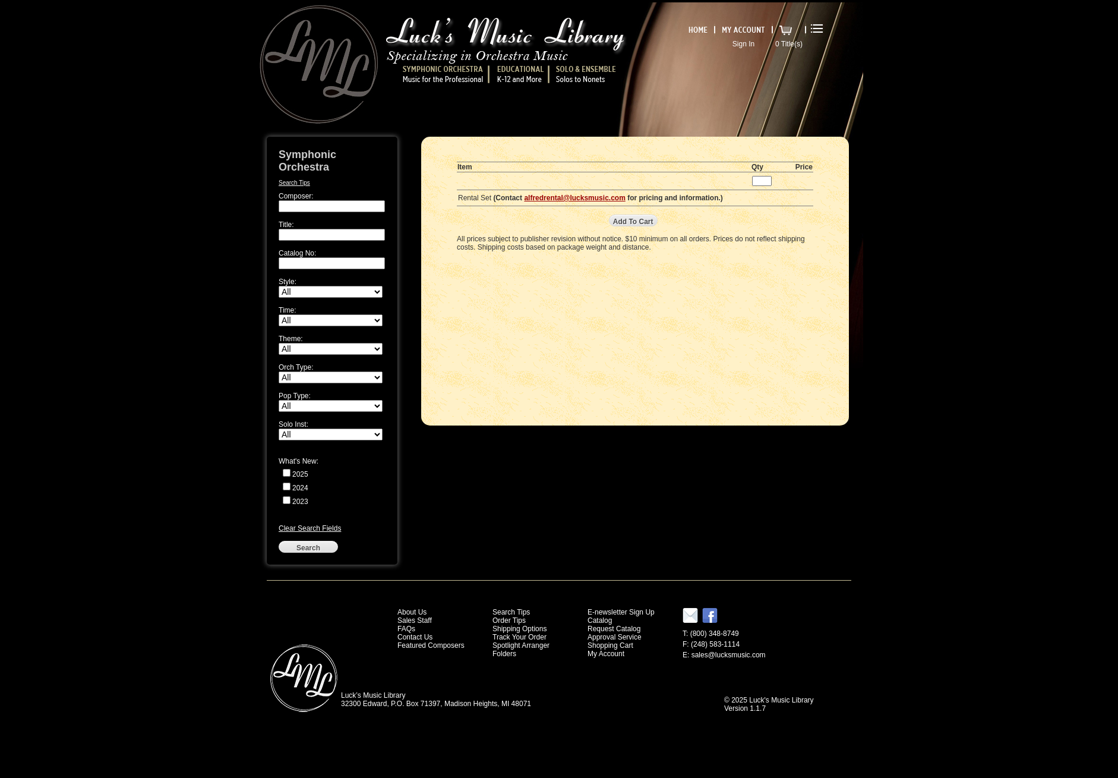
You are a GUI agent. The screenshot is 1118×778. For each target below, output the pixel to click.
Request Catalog (614, 629)
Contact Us (414, 637)
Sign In (743, 44)
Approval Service (615, 637)
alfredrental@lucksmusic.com (574, 198)
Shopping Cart (610, 645)
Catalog (600, 620)
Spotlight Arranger (520, 645)
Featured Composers (431, 645)
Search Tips (294, 182)
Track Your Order (519, 637)
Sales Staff (414, 620)
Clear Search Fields (310, 528)
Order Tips (509, 620)
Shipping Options (519, 629)
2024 (300, 488)
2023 (300, 501)
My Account (606, 654)
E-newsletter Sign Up (621, 612)
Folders (504, 654)
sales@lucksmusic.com (728, 655)
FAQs (406, 629)
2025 (300, 474)
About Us (412, 612)
